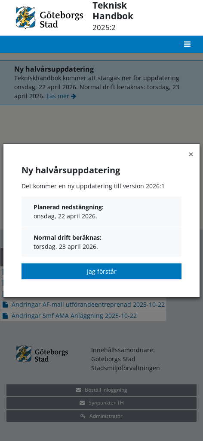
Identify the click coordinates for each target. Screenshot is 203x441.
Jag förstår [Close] (102, 271)
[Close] (191, 154)
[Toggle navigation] (188, 45)
